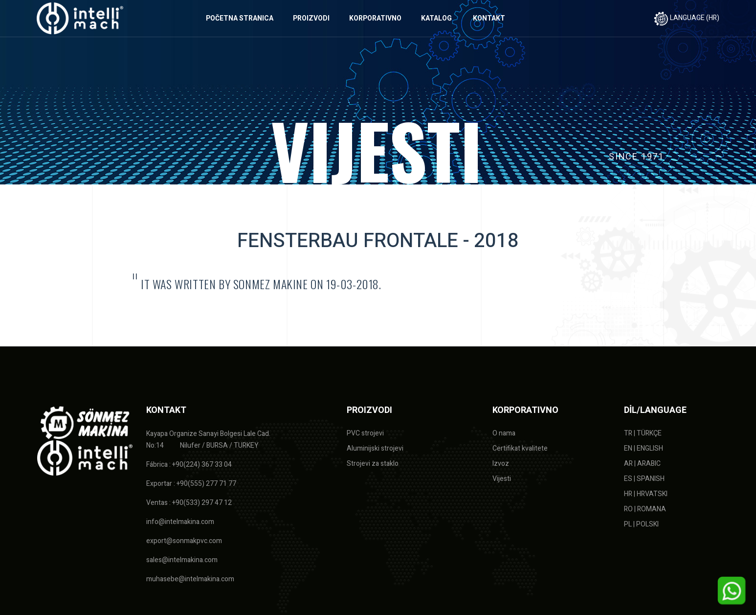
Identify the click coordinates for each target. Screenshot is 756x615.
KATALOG (436, 18)
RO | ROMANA (645, 509)
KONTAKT (489, 18)
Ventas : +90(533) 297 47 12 (189, 503)
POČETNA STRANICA (239, 18)
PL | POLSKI (641, 524)
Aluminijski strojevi (375, 448)
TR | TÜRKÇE (643, 433)
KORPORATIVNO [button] (375, 18)
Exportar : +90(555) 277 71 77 (191, 483)
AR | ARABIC (642, 463)
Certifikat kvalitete (520, 448)
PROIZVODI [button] (311, 18)
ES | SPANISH (644, 479)
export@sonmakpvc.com (184, 541)
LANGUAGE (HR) (686, 18)
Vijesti (501, 479)
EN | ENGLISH (643, 448)
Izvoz (500, 463)
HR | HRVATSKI (645, 494)
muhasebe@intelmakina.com (190, 579)
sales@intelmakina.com (182, 560)
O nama (503, 433)
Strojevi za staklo (373, 463)
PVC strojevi (365, 433)
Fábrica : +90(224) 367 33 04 (189, 464)
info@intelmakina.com (180, 522)
